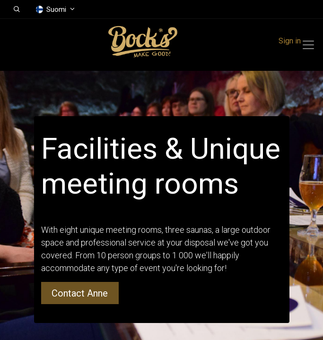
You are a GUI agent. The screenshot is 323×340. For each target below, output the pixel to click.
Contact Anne (80, 293)
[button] (16, 9)
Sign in (290, 40)
